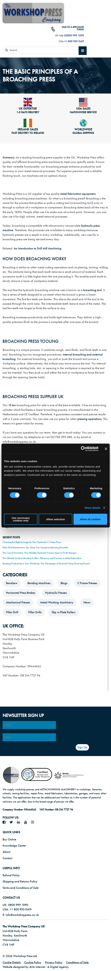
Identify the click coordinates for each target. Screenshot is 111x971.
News (86, 602)
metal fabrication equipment (77, 194)
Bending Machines (38, 583)
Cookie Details (12, 962)
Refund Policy (11, 875)
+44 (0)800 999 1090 (71, 35)
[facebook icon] (5, 822)
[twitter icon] (12, 822)
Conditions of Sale (77, 962)
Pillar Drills (35, 612)
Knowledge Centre (14, 845)
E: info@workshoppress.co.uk (21, 915)
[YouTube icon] (27, 822)
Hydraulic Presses (56, 593)
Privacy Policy (53, 962)
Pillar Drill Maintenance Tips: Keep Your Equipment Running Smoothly (35, 547)
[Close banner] (106, 449)
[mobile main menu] (83, 50)
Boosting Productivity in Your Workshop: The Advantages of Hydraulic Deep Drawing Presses (46, 563)
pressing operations (89, 419)
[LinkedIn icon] (19, 822)
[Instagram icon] (34, 822)
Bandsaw (11, 583)
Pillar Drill (12, 612)
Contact (7, 858)
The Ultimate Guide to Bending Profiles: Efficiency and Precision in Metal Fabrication (42, 558)
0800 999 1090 (18, 905)
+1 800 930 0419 (74, 41)
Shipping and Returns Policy (20, 881)
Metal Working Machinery (56, 602)
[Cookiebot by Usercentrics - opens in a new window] (83, 448)
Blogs (64, 583)
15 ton (12, 405)
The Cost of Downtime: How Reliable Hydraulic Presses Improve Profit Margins (40, 552)
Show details (93, 507)
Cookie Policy (32, 962)
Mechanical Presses (18, 602)
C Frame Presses (87, 583)
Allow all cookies (90, 519)
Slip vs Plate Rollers (63, 612)
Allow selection (55, 519)
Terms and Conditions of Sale (21, 888)
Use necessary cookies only (21, 519)
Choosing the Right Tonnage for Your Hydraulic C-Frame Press (32, 542)
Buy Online (9, 839)
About (6, 852)
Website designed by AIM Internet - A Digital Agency (36, 967)
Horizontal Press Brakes (20, 593)
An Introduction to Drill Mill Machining (37, 248)
